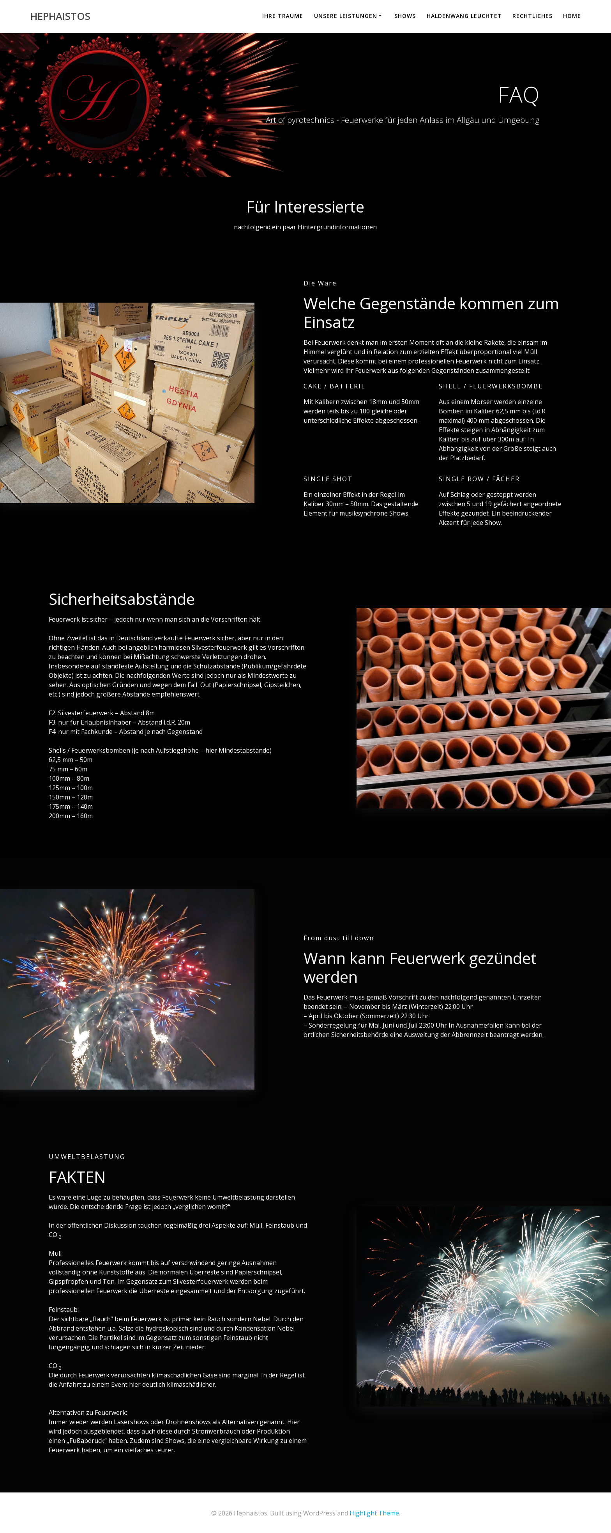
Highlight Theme (374, 1513)
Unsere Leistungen (345, 15)
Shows (405, 15)
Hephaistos (60, 16)
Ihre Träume (282, 15)
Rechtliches (532, 15)
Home (572, 15)
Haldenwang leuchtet (464, 15)
